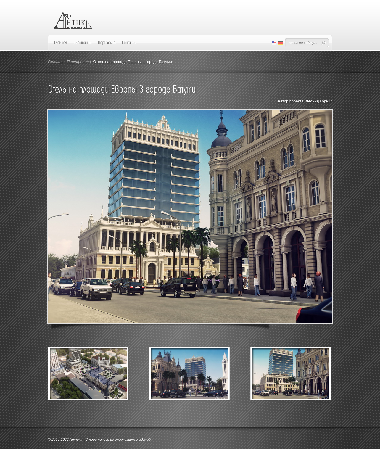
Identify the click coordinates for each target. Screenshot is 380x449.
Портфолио (78, 61)
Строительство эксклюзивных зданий (118, 439)
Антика (76, 439)
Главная (55, 61)
